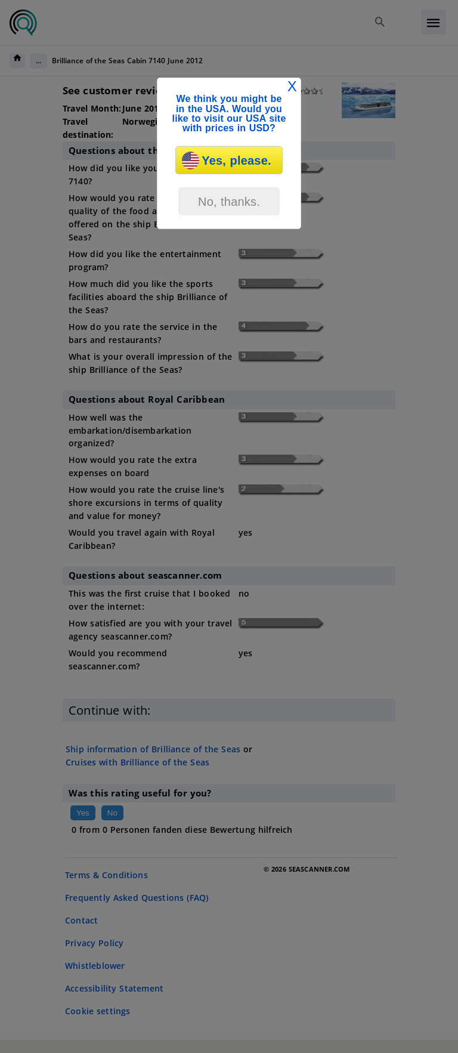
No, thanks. (229, 201)
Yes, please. (226, 160)
